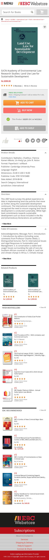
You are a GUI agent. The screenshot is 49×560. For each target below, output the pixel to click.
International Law (22, 19)
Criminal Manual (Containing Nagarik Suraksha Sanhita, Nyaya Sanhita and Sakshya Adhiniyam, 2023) (29, 476)
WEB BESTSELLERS (11, 308)
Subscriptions (24, 531)
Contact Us (29, 536)
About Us (19, 536)
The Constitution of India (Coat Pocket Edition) (27, 317)
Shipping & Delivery (24, 542)
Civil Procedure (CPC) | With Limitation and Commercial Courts (29, 336)
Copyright (15, 557)
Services (24, 539)
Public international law (36, 19)
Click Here (12, 97)
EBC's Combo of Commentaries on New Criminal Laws (28, 458)
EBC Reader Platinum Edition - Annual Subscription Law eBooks (27, 391)
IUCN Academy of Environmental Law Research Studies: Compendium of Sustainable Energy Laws (36, 290)
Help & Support (24, 546)
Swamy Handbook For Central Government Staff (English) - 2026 (29, 495)
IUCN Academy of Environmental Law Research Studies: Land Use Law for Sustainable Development (11, 290)
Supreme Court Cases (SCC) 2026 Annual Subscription (28, 373)
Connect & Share (24, 549)
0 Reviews (17, 86)
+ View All (42, 307)
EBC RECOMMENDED (12, 410)
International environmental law (10, 21)
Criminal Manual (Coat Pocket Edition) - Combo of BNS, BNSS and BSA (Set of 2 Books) (27, 439)
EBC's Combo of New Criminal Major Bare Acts (28, 420)
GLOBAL (13, 19)
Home (7, 19)
